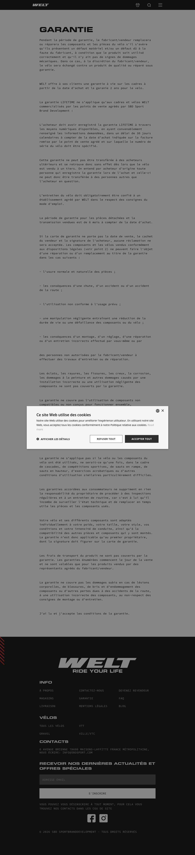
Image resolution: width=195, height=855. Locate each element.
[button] (53, 438)
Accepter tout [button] (141, 438)
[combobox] (157, 410)
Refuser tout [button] (105, 438)
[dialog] (97, 427)
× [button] (162, 410)
